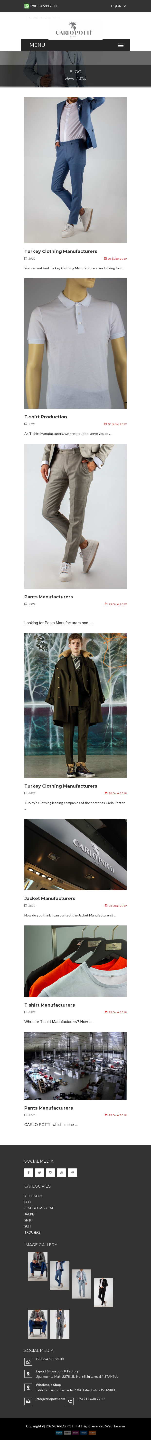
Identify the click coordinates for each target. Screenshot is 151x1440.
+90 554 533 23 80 (50, 1359)
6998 (29, 1012)
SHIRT (28, 1220)
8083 (29, 793)
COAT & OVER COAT (39, 1208)
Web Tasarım (115, 1426)
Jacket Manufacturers (49, 898)
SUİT (27, 1226)
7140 (29, 1115)
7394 (29, 604)
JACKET (30, 1214)
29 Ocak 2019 (116, 604)
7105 (29, 424)
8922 (29, 258)
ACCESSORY (33, 1196)
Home (69, 78)
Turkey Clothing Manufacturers (60, 251)
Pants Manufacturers (48, 597)
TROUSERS (32, 1232)
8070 (29, 906)
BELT (27, 1202)
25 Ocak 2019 (116, 906)
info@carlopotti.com (50, 1399)
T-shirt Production (45, 417)
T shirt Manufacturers (49, 1005)
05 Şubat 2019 (115, 258)
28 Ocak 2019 (116, 793)
